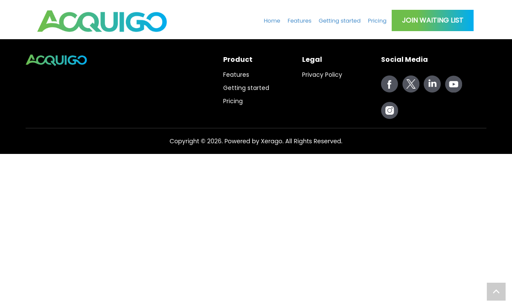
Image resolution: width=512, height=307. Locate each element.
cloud (432, 84)
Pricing (377, 21)
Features (299, 21)
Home (272, 21)
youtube (453, 84)
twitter (410, 84)
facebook (389, 84)
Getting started (340, 21)
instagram (389, 110)
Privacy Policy (322, 74)
